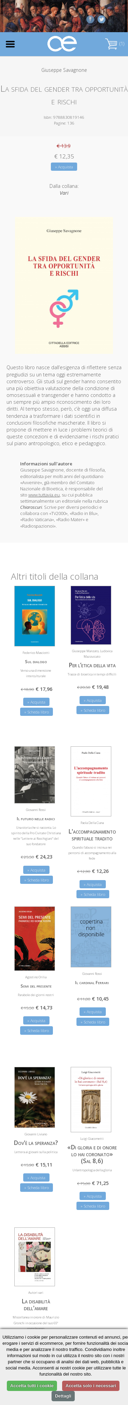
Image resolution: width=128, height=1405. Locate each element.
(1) (114, 43)
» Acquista (64, 166)
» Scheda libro (36, 711)
